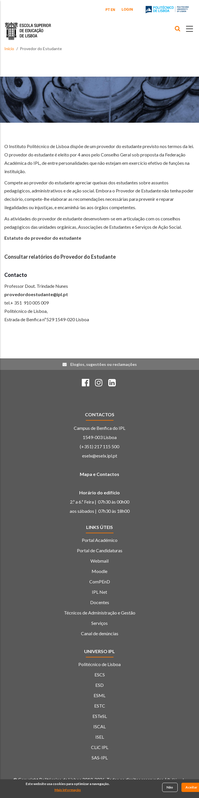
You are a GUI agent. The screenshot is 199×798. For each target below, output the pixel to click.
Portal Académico (99, 540)
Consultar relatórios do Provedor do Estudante (60, 257)
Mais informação (67, 790)
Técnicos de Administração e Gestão (99, 612)
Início (9, 48)
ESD (99, 685)
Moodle (99, 571)
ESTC (99, 705)
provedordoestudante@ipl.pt (36, 294)
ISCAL (99, 726)
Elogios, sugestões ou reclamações (103, 364)
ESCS (99, 674)
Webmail (99, 560)
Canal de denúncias (99, 633)
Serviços (99, 623)
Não (169, 788)
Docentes (99, 602)
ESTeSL (99, 716)
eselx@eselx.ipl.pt (99, 455)
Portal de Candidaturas (99, 550)
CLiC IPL (99, 747)
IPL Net (99, 592)
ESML (99, 695)
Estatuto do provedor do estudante (42, 238)
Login (127, 9)
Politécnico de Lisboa (99, 664)
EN (113, 10)
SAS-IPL (100, 757)
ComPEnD (99, 581)
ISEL (99, 737)
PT (107, 10)
